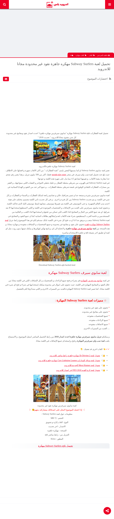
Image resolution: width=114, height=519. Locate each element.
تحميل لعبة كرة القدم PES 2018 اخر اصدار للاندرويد (78, 370)
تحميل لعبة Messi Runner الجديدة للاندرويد (82, 365)
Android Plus (57, 4)
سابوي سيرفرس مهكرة (82, 228)
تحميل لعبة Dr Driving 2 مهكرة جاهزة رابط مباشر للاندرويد (75, 355)
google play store (59, 175)
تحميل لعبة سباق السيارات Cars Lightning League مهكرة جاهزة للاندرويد (69, 360)
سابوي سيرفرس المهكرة (91, 281)
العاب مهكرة (81, 55)
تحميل (55, 445)
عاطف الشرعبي (103, 55)
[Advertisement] (57, 32)
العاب (92, 55)
